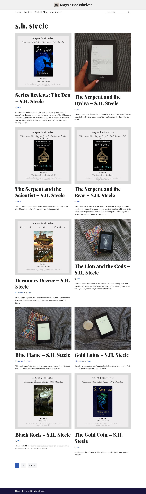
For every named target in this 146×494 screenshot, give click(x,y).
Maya (19, 107)
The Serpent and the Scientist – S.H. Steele (40, 192)
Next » (32, 465)
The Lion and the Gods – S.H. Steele (102, 269)
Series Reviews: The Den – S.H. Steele (42, 98)
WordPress (39, 491)
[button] (31, 12)
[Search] (116, 12)
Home (18, 12)
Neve (17, 491)
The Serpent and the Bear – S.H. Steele (98, 192)
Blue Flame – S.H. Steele (42, 355)
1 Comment (19, 293)
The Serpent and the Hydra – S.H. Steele (98, 99)
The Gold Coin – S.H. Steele (99, 437)
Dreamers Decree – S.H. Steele (42, 283)
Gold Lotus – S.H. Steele (102, 355)
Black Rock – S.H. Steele (43, 434)
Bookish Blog (41, 12)
